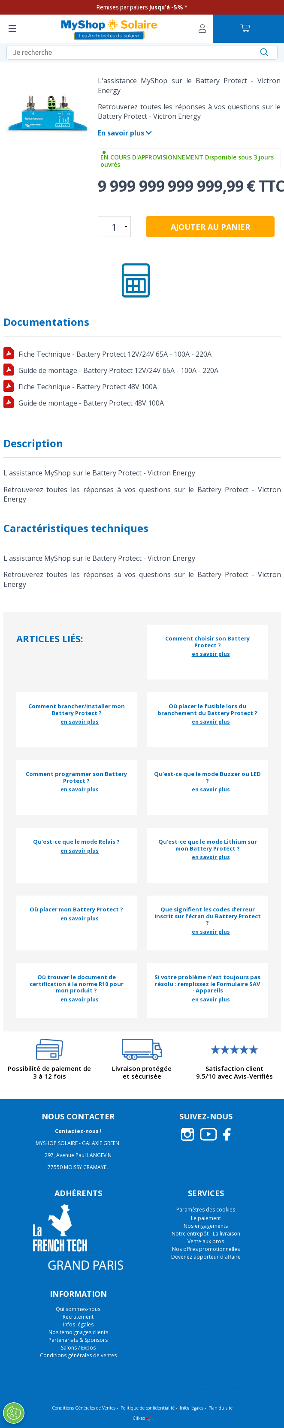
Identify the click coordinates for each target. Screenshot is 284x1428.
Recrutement (78, 1316)
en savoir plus (211, 654)
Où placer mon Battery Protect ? (76, 909)
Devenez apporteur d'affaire (206, 1256)
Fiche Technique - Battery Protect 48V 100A (87, 386)
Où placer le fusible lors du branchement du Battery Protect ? (207, 709)
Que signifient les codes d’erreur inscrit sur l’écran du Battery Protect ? (207, 916)
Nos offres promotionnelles (206, 1249)
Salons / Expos (78, 1347)
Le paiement (206, 1218)
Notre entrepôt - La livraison (206, 1233)
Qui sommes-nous (78, 1309)
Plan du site (220, 1408)
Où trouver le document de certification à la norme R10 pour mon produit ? (77, 984)
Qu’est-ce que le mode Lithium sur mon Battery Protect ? (207, 845)
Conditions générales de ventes (78, 1355)
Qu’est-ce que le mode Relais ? (76, 842)
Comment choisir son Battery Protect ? (207, 642)
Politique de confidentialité (148, 1408)
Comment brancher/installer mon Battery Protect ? (76, 709)
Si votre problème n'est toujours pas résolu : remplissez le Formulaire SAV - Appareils (207, 984)
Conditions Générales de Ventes (83, 1408)
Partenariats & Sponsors (78, 1340)
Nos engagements (206, 1226)
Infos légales (78, 1324)
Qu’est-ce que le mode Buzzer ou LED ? (207, 777)
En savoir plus (125, 133)
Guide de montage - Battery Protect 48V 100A (91, 403)
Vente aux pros (205, 1241)
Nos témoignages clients (78, 1332)
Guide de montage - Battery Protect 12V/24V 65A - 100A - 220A (118, 370)
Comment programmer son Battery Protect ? (76, 777)
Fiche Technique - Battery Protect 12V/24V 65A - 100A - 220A (114, 354)
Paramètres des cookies (205, 1210)
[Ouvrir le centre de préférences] (13, 1413)
